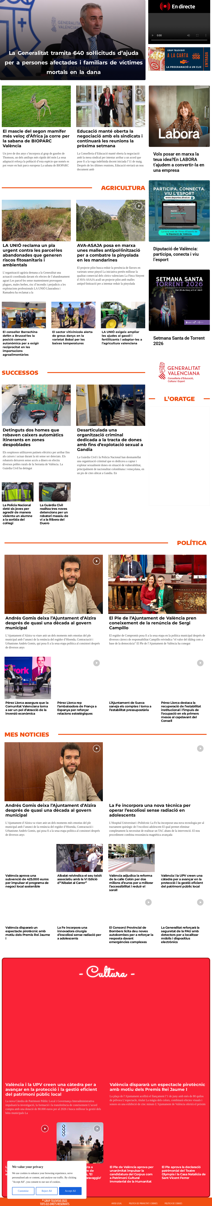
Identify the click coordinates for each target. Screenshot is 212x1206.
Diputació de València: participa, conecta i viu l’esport (176, 254)
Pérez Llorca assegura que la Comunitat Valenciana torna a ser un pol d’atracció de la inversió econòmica (26, 708)
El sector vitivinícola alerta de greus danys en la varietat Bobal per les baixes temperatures (72, 337)
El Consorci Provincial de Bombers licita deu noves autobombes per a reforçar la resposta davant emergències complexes (131, 935)
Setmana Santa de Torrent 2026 (179, 340)
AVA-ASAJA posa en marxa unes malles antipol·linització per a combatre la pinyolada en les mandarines (108, 253)
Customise (23, 1191)
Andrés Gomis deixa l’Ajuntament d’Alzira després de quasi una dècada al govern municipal (50, 623)
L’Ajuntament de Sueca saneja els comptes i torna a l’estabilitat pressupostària (130, 706)
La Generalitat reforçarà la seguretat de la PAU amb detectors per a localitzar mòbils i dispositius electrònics (180, 935)
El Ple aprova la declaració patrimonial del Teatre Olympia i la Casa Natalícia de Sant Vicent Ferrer (184, 1172)
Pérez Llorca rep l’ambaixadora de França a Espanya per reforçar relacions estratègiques (77, 708)
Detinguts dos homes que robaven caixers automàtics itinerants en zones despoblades (33, 437)
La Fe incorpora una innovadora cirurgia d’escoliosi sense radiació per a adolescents (79, 933)
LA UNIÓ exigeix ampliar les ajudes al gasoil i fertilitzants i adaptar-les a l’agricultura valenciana (122, 337)
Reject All (47, 1191)
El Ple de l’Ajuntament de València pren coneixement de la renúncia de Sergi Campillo (152, 623)
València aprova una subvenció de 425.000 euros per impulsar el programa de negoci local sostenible (27, 881)
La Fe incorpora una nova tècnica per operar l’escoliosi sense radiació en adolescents (150, 810)
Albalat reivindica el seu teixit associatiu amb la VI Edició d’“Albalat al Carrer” (79, 879)
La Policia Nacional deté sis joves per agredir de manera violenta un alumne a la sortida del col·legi (17, 514)
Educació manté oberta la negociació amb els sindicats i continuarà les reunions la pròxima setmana (110, 138)
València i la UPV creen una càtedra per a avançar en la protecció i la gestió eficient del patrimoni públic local (182, 881)
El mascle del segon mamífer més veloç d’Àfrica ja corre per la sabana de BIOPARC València (36, 138)
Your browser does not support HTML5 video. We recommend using (179, 28)
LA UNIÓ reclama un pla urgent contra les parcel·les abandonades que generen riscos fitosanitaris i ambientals (32, 255)
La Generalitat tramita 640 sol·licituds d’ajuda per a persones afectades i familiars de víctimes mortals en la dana (73, 57)
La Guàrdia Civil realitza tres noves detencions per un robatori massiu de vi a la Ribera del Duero (54, 514)
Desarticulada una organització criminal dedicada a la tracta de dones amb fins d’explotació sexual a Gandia (110, 440)
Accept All (70, 1191)
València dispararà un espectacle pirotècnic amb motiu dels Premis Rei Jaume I (27, 933)
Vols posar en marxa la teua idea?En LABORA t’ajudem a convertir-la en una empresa (178, 162)
